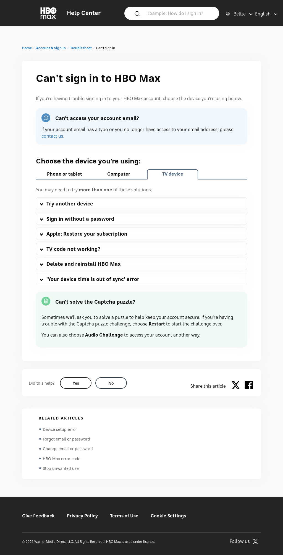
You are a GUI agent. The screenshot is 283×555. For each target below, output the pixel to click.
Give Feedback (38, 516)
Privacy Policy (82, 516)
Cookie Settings (168, 516)
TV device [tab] (172, 174)
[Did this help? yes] (75, 383)
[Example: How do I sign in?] (180, 13)
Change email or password (68, 449)
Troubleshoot (81, 48)
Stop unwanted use (61, 469)
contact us (52, 136)
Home (27, 48)
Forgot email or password (66, 439)
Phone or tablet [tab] (64, 174)
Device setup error (60, 429)
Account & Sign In (51, 48)
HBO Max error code (61, 459)
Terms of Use (124, 516)
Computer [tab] (118, 174)
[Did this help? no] (111, 383)
